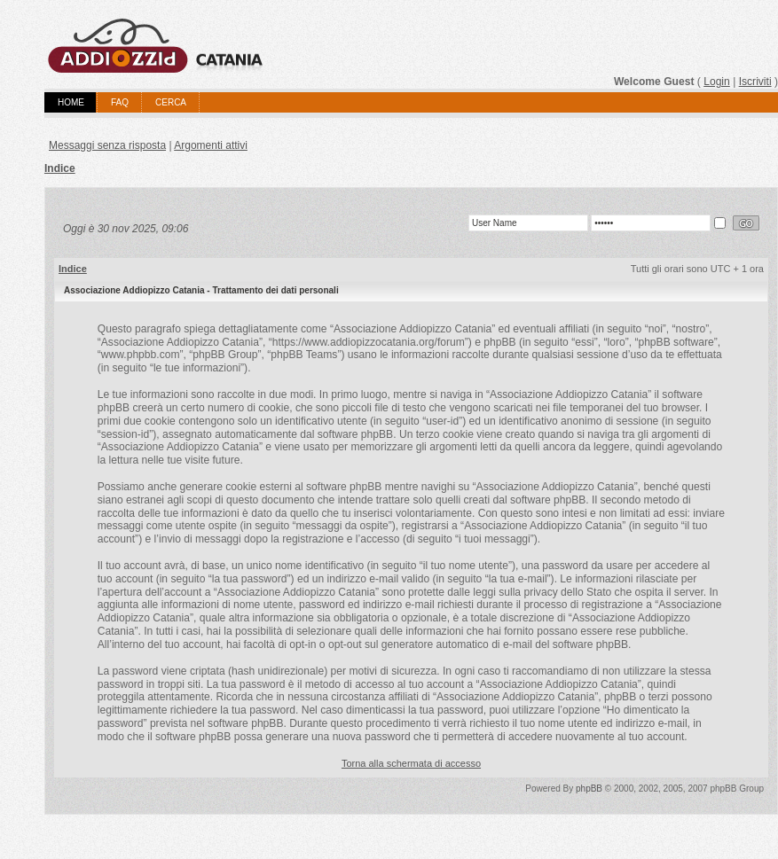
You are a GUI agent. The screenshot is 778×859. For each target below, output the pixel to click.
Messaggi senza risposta (107, 145)
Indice (59, 168)
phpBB (589, 788)
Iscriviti (755, 81)
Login (716, 81)
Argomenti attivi (211, 145)
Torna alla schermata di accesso (411, 763)
